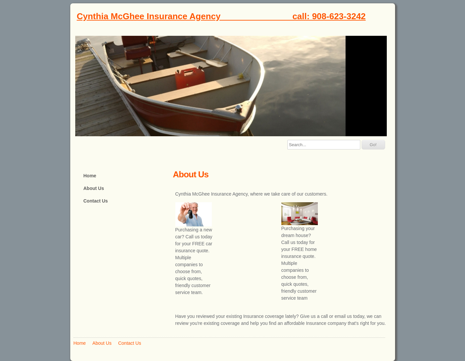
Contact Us (96, 201)
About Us (94, 188)
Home (90, 175)
